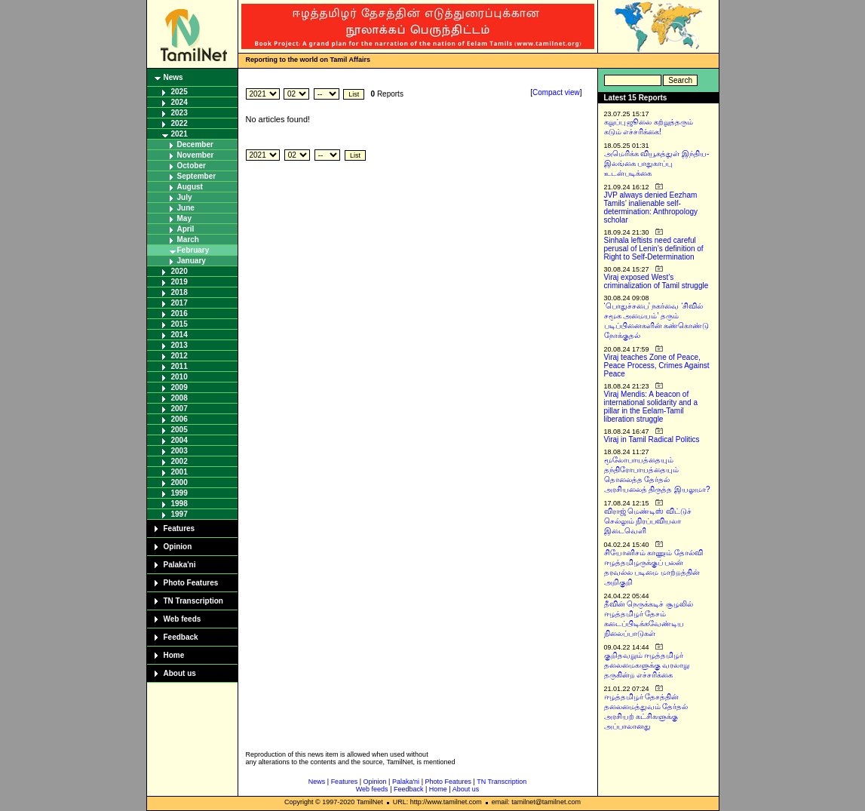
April (186, 229)
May (184, 218)
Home (174, 655)
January (191, 261)
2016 (179, 313)
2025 (179, 92)
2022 (179, 123)
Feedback (181, 637)
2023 (179, 113)
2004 (179, 440)
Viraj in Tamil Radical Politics (652, 439)
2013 (179, 345)
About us (180, 673)
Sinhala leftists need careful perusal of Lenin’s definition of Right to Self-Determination (654, 248)
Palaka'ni (180, 565)
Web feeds (182, 619)
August (190, 187)
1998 (179, 503)
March (188, 239)
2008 (179, 398)
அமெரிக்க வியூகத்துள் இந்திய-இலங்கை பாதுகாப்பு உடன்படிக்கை (657, 163)
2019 (179, 282)
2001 (179, 472)
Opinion (178, 546)
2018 (179, 292)
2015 (179, 324)
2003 (179, 451)
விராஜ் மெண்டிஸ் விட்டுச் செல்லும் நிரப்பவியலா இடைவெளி (648, 521)
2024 (179, 102)
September (196, 176)
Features (179, 528)
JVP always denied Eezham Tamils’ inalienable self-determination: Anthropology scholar (651, 207)
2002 (179, 461)
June (186, 208)
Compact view (556, 92)
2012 (179, 356)
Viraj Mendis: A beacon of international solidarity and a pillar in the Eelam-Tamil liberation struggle (651, 406)
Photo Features (191, 583)
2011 (179, 366)
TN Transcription (193, 601)
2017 (179, 303)
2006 (179, 419)
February (193, 250)
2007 (179, 408)
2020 (179, 271)
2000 (179, 482)
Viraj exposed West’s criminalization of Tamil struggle (656, 281)
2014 (179, 334)
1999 (179, 493)
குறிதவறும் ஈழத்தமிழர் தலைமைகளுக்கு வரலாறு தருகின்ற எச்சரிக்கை (647, 665)
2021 (179, 134)
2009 (179, 387)
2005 (179, 429)
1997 (179, 514)
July (184, 197)
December (195, 144)
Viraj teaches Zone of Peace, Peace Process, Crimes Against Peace (657, 365)
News (173, 77)
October (191, 165)
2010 (179, 377)
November (195, 155)
